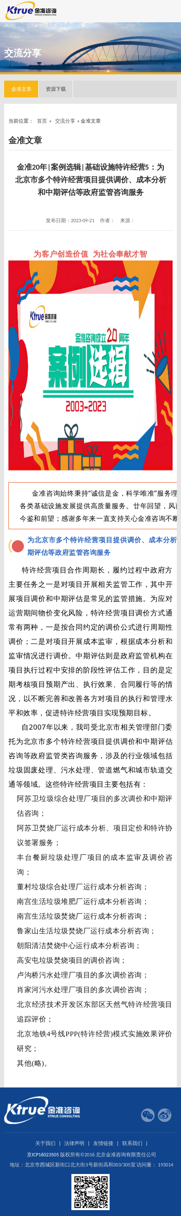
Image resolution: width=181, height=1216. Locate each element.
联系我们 (132, 1143)
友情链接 (103, 1143)
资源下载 (56, 89)
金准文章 (21, 89)
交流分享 (65, 121)
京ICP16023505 (43, 1155)
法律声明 (74, 1143)
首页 (42, 121)
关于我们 (45, 1143)
